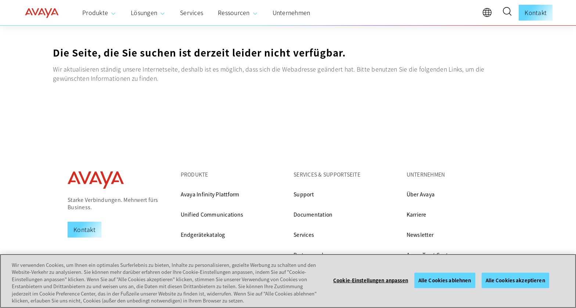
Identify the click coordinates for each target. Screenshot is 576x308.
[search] (507, 12)
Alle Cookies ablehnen (444, 280)
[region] (288, 281)
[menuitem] (99, 12)
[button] (507, 12)
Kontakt (536, 12)
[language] (489, 14)
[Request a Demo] (84, 229)
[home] (42, 13)
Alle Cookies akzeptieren (515, 280)
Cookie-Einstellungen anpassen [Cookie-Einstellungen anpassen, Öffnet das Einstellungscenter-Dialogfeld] (370, 280)
